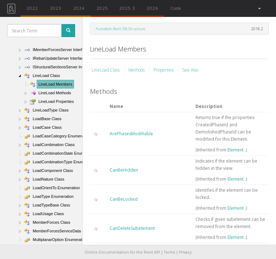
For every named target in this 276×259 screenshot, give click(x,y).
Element (236, 150)
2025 (102, 8)
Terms (169, 252)
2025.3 (127, 8)
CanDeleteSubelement (132, 228)
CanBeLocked (124, 199)
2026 (152, 8)
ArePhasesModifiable (131, 134)
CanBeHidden (124, 170)
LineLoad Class (106, 70)
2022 (32, 8)
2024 (79, 8)
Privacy (185, 252)
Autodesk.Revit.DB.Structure (120, 28)
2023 (55, 8)
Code (175, 8)
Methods (137, 70)
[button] (259, 8)
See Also (190, 70)
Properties (164, 70)
